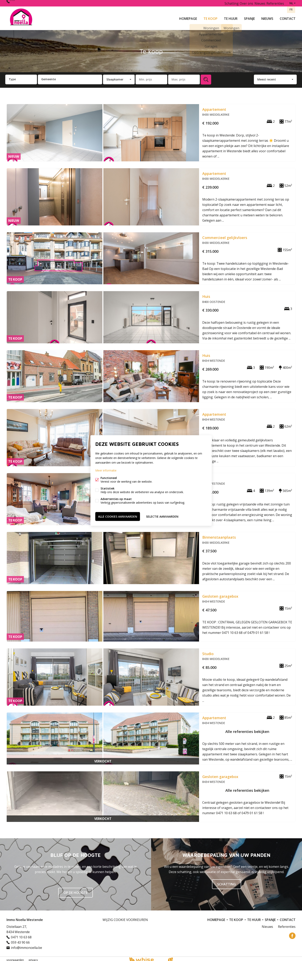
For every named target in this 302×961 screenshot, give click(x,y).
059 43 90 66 (20, 940)
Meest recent (266, 77)
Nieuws (267, 17)
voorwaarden (15, 958)
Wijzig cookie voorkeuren (125, 917)
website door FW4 (170, 958)
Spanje (249, 17)
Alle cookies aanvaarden (117, 516)
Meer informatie (106, 471)
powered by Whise (146, 957)
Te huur (230, 17)
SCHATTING (226, 882)
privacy (33, 958)
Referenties (274, 3)
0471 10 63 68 (20, 3)
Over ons (242, 3)
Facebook (292, 933)
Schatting (225, 3)
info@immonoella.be (26, 945)
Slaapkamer (114, 77)
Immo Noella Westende (24, 917)
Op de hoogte (76, 890)
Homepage (188, 17)
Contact (288, 17)
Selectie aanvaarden (162, 516)
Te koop (210, 17)
